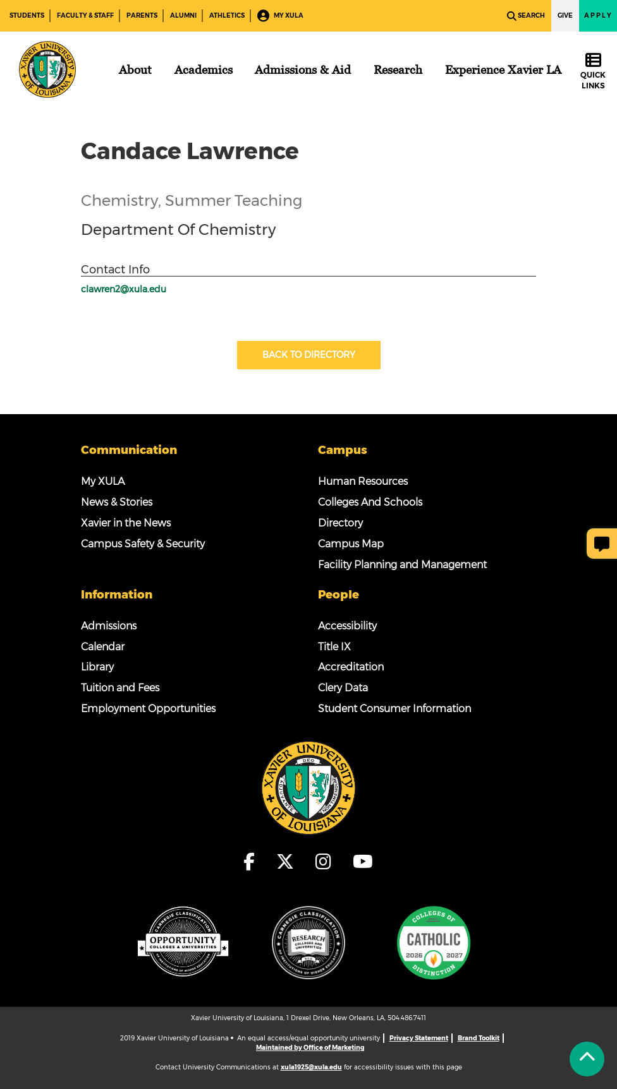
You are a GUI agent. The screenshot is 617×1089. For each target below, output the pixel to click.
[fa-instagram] (327, 861)
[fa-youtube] (363, 861)
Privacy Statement (418, 1038)
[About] (135, 69)
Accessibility (347, 626)
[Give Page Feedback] (602, 543)
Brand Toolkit (478, 1038)
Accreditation (351, 667)
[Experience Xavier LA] (503, 69)
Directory (340, 523)
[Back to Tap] (587, 1059)
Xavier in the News (126, 523)
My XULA (280, 16)
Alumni (183, 15)
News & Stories (116, 502)
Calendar (103, 647)
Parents (141, 15)
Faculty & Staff (85, 15)
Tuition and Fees (120, 688)
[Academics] (203, 69)
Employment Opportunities (148, 709)
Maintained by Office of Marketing (310, 1048)
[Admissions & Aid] (303, 69)
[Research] (397, 69)
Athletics (227, 15)
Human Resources (363, 481)
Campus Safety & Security (143, 544)
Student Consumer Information (394, 709)
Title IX (334, 647)
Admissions (109, 626)
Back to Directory (308, 354)
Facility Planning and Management (402, 565)
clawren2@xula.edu (123, 289)
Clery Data (343, 688)
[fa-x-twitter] (289, 861)
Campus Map (351, 544)
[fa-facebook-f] (253, 861)
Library (97, 667)
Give (565, 15)
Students (26, 15)
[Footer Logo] (308, 787)
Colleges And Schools (370, 502)
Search (526, 16)
